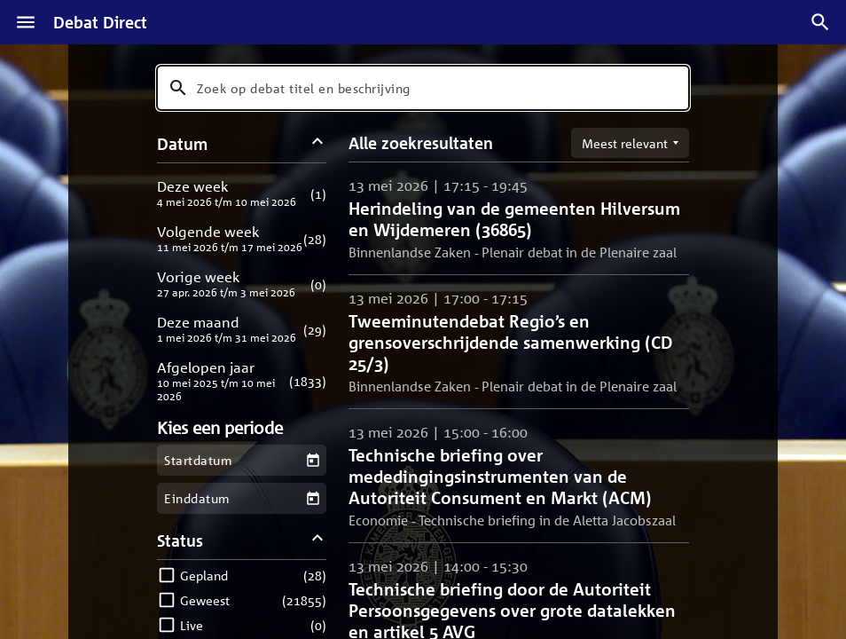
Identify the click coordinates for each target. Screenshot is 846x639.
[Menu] (26, 22)
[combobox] (423, 88)
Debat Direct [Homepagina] (100, 22)
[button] (241, 193)
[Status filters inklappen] (317, 540)
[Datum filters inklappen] (317, 143)
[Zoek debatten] (820, 22)
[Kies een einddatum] (312, 498)
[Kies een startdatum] (312, 460)
